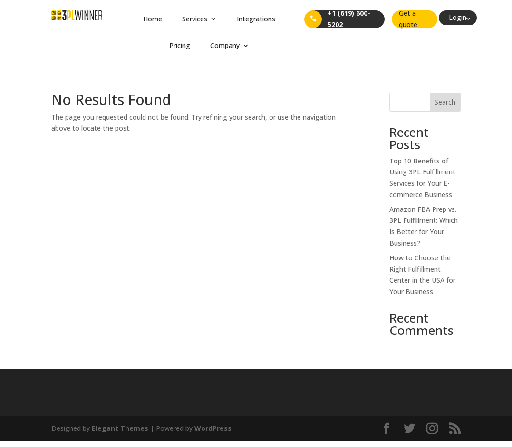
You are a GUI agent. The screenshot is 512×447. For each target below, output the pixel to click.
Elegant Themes (120, 428)
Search (445, 101)
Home (152, 18)
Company (225, 45)
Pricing (179, 45)
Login (457, 17)
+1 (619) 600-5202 (349, 19)
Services (194, 18)
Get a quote (408, 19)
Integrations (256, 18)
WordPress (213, 428)
